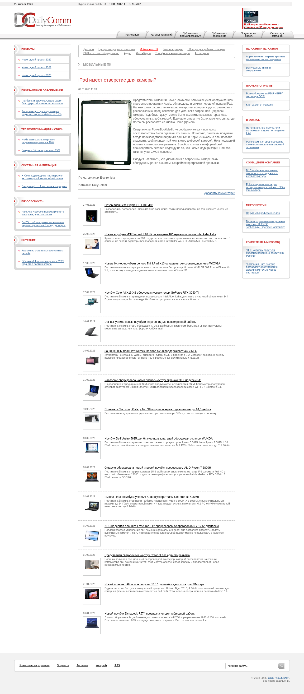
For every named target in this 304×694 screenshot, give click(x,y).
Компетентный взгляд (263, 242)
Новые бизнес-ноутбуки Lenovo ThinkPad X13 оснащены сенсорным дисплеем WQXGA (162, 263)
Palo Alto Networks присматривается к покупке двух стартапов (43, 213)
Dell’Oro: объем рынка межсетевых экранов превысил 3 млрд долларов (44, 224)
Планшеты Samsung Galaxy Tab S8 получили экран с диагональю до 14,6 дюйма (157, 409)
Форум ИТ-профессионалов (263, 213)
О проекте (63, 665)
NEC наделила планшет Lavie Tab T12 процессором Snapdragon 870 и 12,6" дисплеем (161, 526)
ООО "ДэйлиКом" (278, 677)
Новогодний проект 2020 (36, 75)
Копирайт (101, 665)
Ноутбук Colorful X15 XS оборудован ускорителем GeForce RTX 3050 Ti (151, 292)
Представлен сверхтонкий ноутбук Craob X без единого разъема (147, 555)
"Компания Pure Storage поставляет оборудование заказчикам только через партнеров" (262, 268)
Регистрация (132, 34)
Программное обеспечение (42, 90)
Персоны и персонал (262, 48)
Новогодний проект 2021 (36, 67)
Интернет (28, 240)
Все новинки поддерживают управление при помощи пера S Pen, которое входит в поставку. (160, 413)
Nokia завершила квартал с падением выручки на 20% (38, 141)
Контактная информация (34, 665)
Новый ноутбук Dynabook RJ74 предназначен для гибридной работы (149, 613)
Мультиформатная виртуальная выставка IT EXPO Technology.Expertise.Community (265, 224)
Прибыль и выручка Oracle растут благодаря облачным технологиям (42, 102)
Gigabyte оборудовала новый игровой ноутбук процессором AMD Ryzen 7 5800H (157, 467)
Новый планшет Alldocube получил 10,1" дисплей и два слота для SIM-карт (154, 584)
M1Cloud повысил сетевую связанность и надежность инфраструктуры (262, 173)
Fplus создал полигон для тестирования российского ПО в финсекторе (265, 187)
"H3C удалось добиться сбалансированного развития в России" (265, 253)
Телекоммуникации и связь (42, 129)
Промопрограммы (259, 85)
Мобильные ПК (97, 64)
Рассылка (82, 665)
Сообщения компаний (263, 162)
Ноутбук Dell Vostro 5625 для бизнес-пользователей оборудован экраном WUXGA (158, 438)
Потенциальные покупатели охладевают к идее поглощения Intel (265, 130)
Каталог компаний (161, 34)
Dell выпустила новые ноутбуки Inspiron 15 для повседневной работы (150, 322)
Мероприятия (256, 205)
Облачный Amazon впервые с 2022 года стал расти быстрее (43, 262)
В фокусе (253, 119)
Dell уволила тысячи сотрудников (258, 69)
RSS (117, 665)
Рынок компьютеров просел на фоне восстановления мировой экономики (265, 144)
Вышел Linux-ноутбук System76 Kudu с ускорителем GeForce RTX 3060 (151, 497)
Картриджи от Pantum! (259, 104)
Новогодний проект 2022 (36, 59)
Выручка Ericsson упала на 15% (41, 150)
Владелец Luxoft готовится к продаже (44, 186)
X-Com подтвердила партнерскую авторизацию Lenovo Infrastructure (42, 177)
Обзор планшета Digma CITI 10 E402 (128, 205)
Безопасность (32, 201)
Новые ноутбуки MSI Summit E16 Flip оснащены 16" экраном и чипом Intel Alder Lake (160, 234)
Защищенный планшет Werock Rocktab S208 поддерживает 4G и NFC (150, 351)
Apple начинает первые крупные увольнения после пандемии (265, 58)
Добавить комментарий (219, 193)
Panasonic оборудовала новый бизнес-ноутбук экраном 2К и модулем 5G (152, 380)
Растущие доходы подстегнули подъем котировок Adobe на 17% (42, 113)
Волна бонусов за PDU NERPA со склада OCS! (264, 95)
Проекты (27, 49)
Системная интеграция (39, 165)
